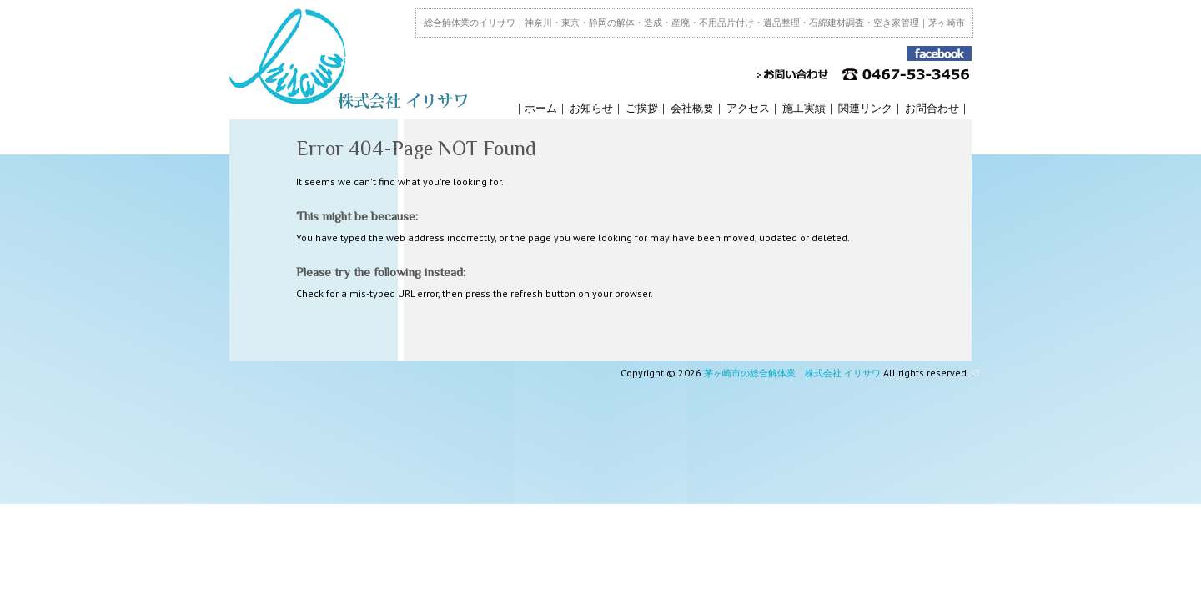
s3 (975, 373)
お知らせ (591, 108)
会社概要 (692, 108)
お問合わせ (932, 108)
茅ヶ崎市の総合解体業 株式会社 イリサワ (792, 373)
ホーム (541, 108)
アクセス (748, 108)
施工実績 (804, 108)
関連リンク (865, 108)
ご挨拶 (642, 108)
